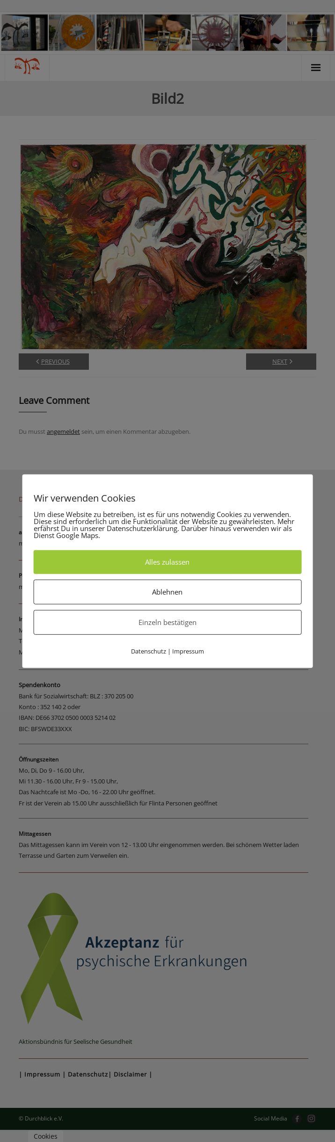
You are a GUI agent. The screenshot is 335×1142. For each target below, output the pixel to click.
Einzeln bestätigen (167, 621)
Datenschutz (148, 650)
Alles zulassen (167, 561)
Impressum (188, 650)
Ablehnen (167, 591)
